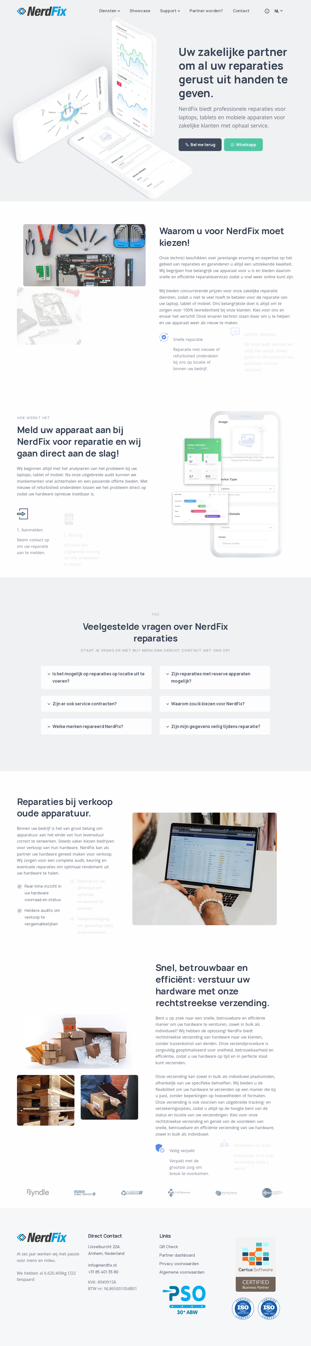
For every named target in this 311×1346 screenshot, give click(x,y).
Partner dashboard (177, 1255)
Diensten (107, 10)
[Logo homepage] (42, 10)
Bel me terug (200, 139)
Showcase (140, 10)
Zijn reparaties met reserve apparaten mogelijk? (210, 677)
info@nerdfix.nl (102, 1265)
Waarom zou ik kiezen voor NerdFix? (208, 704)
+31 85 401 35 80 (103, 1272)
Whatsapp (243, 139)
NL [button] (277, 11)
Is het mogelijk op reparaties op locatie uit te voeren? (98, 677)
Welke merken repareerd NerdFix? (87, 726)
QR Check (168, 1246)
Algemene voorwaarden (181, 1272)
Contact (241, 10)
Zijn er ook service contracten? (84, 704)
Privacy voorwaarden (179, 1263)
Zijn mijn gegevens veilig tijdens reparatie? (215, 726)
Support (168, 10)
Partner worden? (206, 10)
